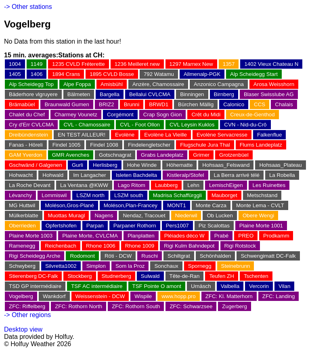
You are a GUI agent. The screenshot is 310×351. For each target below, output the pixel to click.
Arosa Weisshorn (273, 84)
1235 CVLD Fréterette (78, 64)
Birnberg (224, 94)
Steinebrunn (235, 266)
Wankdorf (54, 296)
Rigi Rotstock (240, 246)
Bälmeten (78, 94)
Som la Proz (130, 266)
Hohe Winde (142, 165)
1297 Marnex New (191, 64)
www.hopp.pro (178, 296)
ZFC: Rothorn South (136, 306)
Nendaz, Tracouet (144, 215)
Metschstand (262, 195)
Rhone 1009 (140, 246)
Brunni (132, 104)
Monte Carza (211, 205)
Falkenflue (269, 135)
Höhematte (179, 165)
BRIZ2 (106, 104)
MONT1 (176, 205)
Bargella (109, 94)
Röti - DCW (118, 256)
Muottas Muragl (66, 215)
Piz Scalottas (214, 226)
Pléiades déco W (184, 236)
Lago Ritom (131, 185)
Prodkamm (276, 236)
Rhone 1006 (100, 246)
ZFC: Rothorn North (78, 306)
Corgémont (120, 114)
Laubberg (166, 185)
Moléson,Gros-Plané (69, 205)
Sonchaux (166, 266)
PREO (245, 236)
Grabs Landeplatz (162, 155)
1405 (15, 74)
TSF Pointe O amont (156, 286)
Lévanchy (20, 195)
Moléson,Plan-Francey (130, 205)
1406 (37, 74)
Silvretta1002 (61, 266)
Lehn (193, 185)
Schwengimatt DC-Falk (268, 256)
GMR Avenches (70, 155)
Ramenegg (22, 246)
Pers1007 (177, 226)
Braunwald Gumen (66, 104)
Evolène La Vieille (165, 135)
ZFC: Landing (278, 296)
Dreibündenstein (28, 135)
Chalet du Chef (27, 114)
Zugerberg (234, 306)
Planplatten (141, 236)
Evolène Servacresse (222, 135)
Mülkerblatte (23, 215)
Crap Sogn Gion (162, 114)
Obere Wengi (258, 215)
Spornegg (200, 266)
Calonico (233, 104)
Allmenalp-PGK (202, 74)
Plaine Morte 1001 (261, 226)
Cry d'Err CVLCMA (31, 125)
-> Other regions (27, 314)
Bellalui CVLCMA (149, 94)
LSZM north (90, 195)
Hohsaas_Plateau (280, 165)
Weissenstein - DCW (100, 296)
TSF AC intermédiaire (96, 286)
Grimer (201, 155)
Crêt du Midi (205, 114)
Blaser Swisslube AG (269, 94)
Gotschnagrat (115, 155)
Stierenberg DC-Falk (33, 276)
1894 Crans (66, 74)
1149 (37, 64)
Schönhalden (215, 256)
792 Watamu (159, 74)
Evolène (124, 135)
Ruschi (149, 256)
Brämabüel (22, 104)
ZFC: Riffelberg (27, 306)
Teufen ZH (221, 276)
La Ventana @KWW (84, 185)
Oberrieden (22, 226)
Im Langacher (89, 175)
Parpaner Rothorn (134, 226)
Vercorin (259, 286)
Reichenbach (60, 246)
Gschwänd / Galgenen (35, 165)
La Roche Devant (29, 185)
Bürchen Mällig (196, 104)
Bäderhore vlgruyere (33, 94)
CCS (259, 104)
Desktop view (23, 329)
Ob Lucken (219, 215)
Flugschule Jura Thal (205, 145)
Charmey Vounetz (75, 114)
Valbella (230, 286)
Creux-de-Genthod (252, 114)
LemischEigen (226, 185)
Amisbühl (112, 84)
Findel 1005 (66, 145)
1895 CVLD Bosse (112, 74)
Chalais (284, 104)
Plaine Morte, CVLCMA (90, 236)
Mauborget (224, 195)
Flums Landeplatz (261, 145)
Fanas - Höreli (26, 145)
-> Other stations (28, 6)
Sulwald (150, 276)
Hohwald (52, 175)
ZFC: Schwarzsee (191, 306)
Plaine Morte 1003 (30, 236)
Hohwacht (21, 175)
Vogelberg (21, 296)
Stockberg (79, 276)
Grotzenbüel (234, 155)
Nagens (103, 215)
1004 (15, 64)
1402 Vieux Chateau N (271, 64)
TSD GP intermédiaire (35, 286)
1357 (229, 64)
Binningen (192, 94)
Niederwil (186, 215)
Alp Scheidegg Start (254, 74)
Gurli (77, 165)
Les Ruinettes (269, 185)
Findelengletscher (149, 145)
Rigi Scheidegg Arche (34, 256)
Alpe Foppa (77, 84)
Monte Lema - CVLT (260, 205)
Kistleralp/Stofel (185, 175)
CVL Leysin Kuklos (192, 125)
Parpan (95, 226)
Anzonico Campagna (219, 84)
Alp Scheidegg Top (31, 84)
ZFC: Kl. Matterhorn (229, 296)
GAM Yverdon (25, 155)
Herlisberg (105, 165)
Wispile (143, 296)
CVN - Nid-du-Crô (245, 125)
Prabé (221, 236)
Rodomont (82, 256)
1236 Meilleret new (137, 64)
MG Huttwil (22, 205)
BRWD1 (158, 104)
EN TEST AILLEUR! (81, 135)
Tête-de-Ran (185, 276)
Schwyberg (22, 266)
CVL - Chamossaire (86, 125)
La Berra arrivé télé (237, 175)
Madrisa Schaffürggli (177, 195)
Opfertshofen (61, 226)
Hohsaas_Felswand (225, 165)
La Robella (282, 175)
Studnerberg (116, 276)
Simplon (96, 266)
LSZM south (128, 195)
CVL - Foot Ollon (140, 125)
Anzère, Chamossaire (158, 84)
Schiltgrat (179, 256)
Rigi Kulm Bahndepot (189, 246)
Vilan (284, 286)
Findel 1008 (104, 145)
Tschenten (256, 276)
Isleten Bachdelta (136, 175)
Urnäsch (201, 286)
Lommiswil (54, 195)
